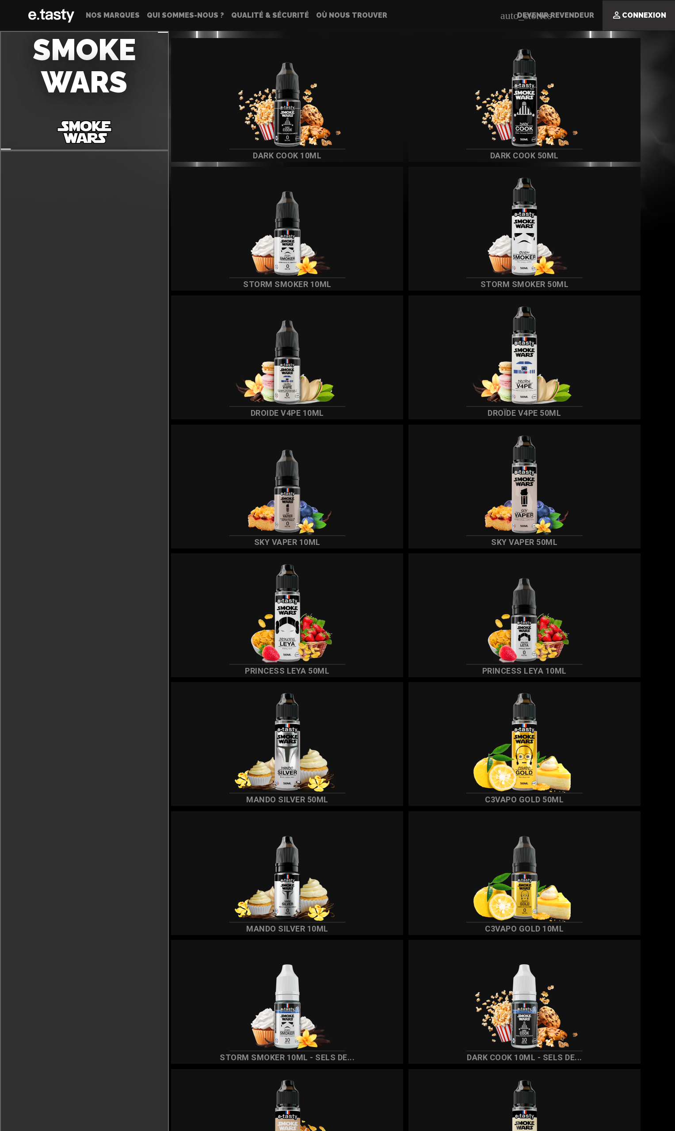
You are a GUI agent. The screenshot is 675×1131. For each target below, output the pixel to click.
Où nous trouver (351, 15)
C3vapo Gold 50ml (501, 799)
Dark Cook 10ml (279, 155)
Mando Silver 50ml (280, 799)
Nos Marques (113, 15)
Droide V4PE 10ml (280, 413)
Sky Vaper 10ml (280, 542)
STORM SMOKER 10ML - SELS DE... (279, 1057)
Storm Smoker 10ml (280, 284)
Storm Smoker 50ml (502, 284)
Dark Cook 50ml (502, 155)
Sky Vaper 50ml (502, 542)
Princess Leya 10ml (502, 670)
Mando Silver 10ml (280, 928)
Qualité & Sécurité (270, 15)
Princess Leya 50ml (279, 670)
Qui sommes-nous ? (185, 15)
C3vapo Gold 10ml (501, 928)
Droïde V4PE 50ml (501, 413)
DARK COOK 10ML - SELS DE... (502, 1057)
